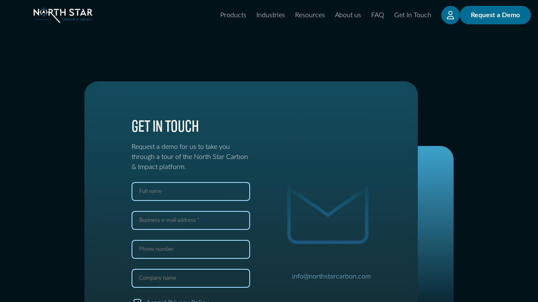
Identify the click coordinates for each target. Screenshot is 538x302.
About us (348, 15)
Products (233, 15)
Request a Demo (495, 15)
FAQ (377, 15)
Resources (310, 15)
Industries (270, 15)
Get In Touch (412, 15)
